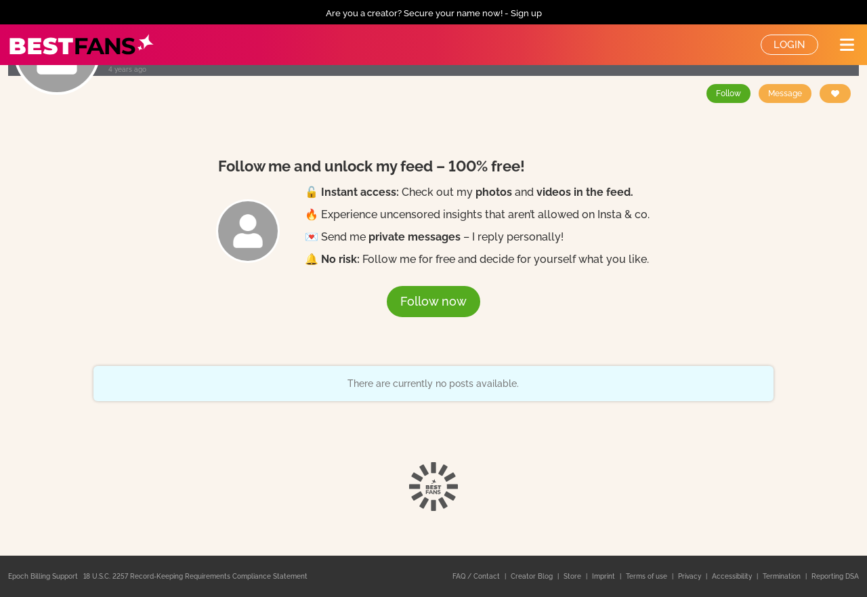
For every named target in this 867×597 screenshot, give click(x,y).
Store (573, 576)
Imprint (604, 576)
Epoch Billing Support (43, 576)
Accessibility (733, 576)
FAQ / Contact (477, 576)
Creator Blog (533, 576)
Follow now (433, 301)
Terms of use (647, 576)
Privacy (690, 576)
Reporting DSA (835, 576)
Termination (783, 576)
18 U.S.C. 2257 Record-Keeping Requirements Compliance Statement (195, 576)
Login (789, 45)
